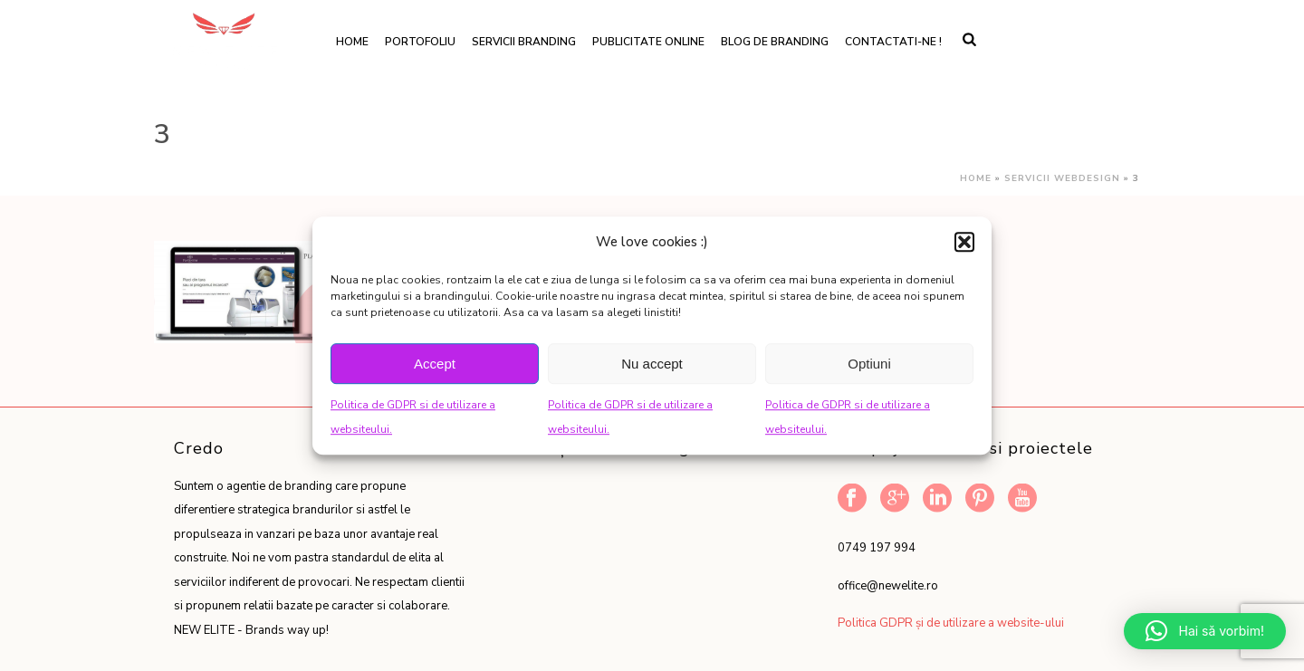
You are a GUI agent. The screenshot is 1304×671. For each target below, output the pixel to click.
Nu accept (652, 363)
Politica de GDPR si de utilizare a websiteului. (413, 417)
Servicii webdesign (1062, 178)
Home (352, 41)
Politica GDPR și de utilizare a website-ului (951, 623)
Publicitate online (648, 41)
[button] (964, 242)
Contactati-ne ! (893, 41)
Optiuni (869, 363)
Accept (434, 363)
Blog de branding (775, 41)
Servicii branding (524, 41)
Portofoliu (420, 41)
